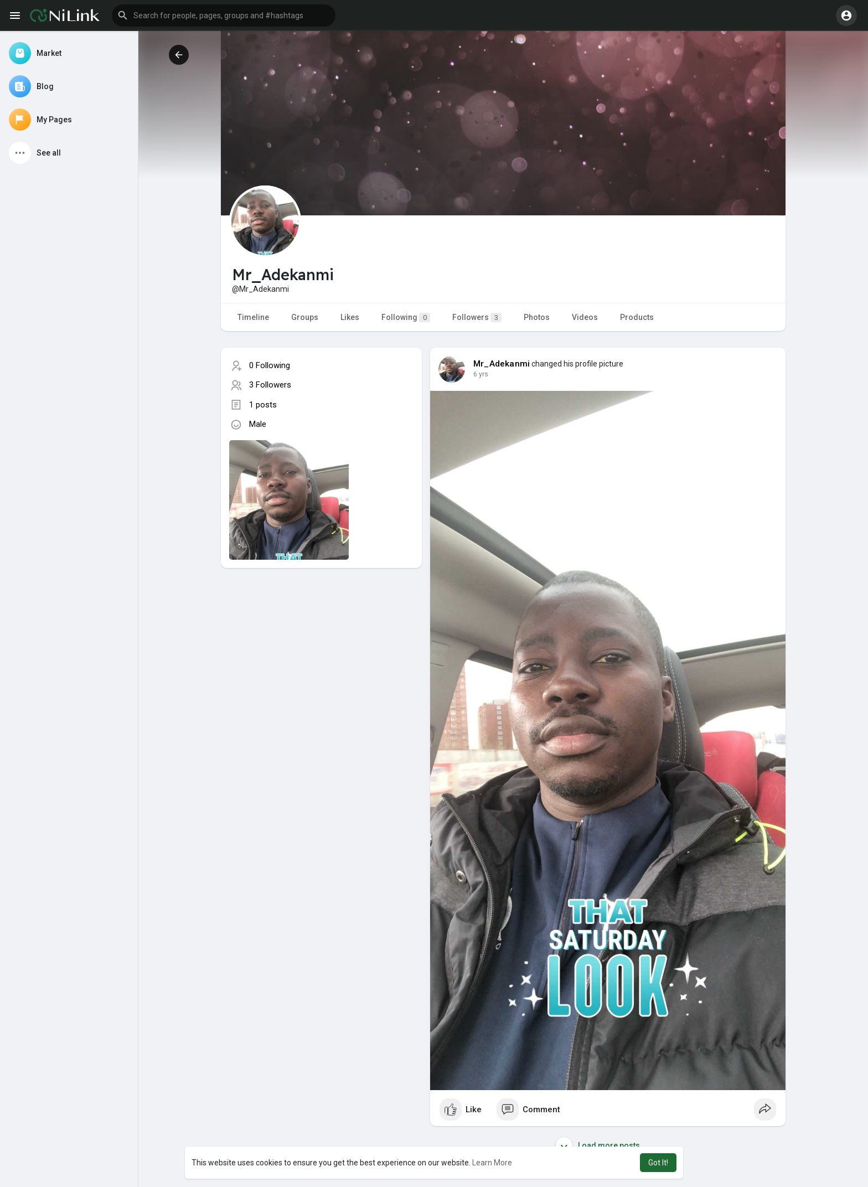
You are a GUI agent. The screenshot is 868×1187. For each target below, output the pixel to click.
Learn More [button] (492, 1162)
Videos (585, 317)
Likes (349, 317)
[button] (223, 15)
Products (637, 317)
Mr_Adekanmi (501, 364)
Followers (477, 317)
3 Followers (270, 385)
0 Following (269, 365)
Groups (304, 317)
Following (405, 317)
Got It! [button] (658, 1162)
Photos (537, 317)
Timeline (253, 317)
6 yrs (480, 374)
